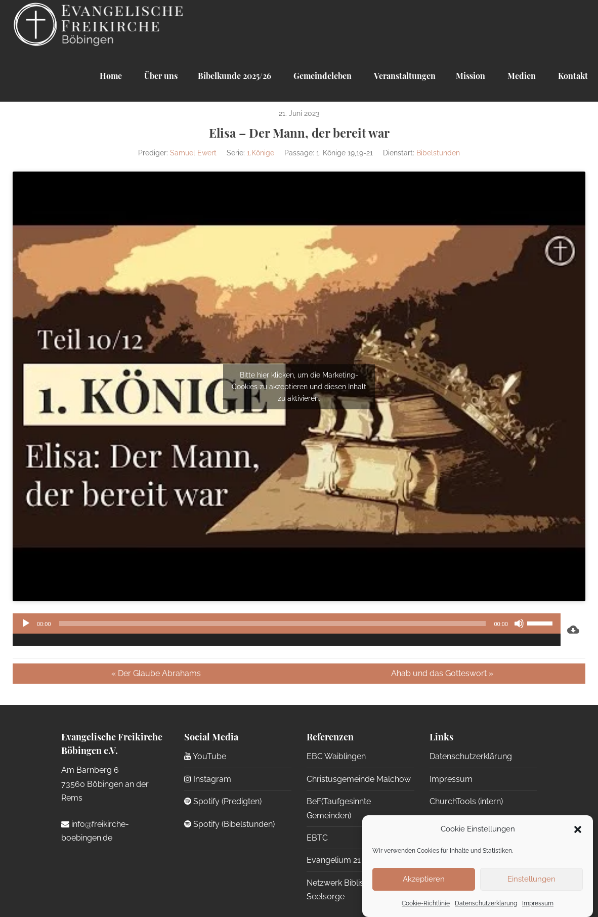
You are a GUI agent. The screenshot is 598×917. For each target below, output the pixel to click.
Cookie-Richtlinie (426, 903)
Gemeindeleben (321, 75)
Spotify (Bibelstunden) (229, 824)
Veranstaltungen (404, 75)
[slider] (272, 623)
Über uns (160, 75)
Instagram (207, 779)
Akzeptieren (424, 879)
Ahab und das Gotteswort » (442, 673)
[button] (578, 829)
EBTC (317, 838)
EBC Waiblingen (336, 756)
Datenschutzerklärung (486, 903)
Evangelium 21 (334, 860)
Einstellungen (531, 879)
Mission (470, 75)
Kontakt (572, 75)
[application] (287, 629)
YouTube (205, 756)
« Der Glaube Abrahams (156, 673)
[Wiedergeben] (26, 623)
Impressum (537, 903)
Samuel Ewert (193, 153)
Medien (520, 75)
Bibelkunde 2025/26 (234, 75)
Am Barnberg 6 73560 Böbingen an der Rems (105, 784)
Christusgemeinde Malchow (359, 779)
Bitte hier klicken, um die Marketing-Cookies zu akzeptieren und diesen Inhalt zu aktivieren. (299, 386)
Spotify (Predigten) (223, 801)
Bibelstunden (438, 153)
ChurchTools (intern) (466, 801)
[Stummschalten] (519, 623)
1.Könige (260, 153)
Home (111, 75)
